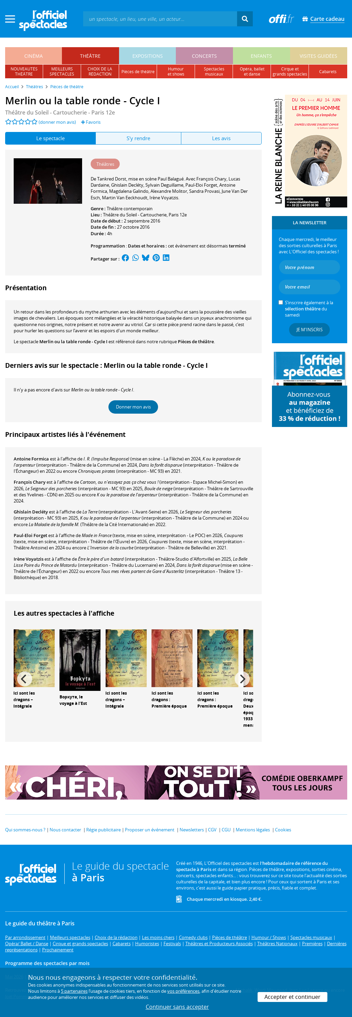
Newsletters (192, 830)
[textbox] (160, 18)
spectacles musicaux (214, 71)
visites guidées (318, 56)
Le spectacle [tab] (50, 138)
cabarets (328, 72)
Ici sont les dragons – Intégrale (24, 699)
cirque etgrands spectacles (290, 71)
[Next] (242, 678)
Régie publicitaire (103, 830)
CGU (226, 830)
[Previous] (24, 678)
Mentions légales (253, 830)
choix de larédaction (100, 71)
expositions (147, 56)
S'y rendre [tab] (138, 138)
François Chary (29, 482)
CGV (212, 830)
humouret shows (176, 71)
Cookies (283, 830)
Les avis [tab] (221, 138)
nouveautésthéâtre (24, 71)
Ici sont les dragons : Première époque (169, 699)
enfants (261, 56)
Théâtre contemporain (130, 208)
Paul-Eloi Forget (30, 535)
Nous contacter (65, 830)
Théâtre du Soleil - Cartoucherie (135, 215)
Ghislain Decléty (31, 512)
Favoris (91, 122)
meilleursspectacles (62, 71)
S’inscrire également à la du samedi (309, 308)
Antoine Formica (31, 459)
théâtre (90, 56)
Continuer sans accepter (177, 1007)
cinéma (33, 56)
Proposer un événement (149, 830)
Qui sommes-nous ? (25, 830)
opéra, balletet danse (252, 71)
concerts (204, 56)
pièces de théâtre (138, 72)
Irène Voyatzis (28, 559)
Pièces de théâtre (196, 341)
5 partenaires (74, 991)
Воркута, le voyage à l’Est (73, 700)
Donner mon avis (133, 407)
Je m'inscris (310, 329)
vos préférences (183, 991)
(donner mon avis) (57, 122)
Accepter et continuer (292, 997)
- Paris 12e (60, 112)
